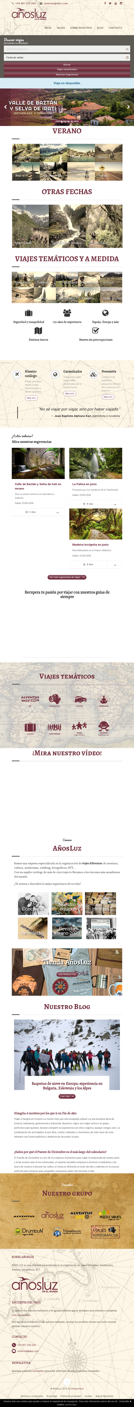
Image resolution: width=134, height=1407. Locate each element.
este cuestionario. (21, 1316)
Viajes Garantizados (67, 69)
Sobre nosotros (81, 27)
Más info (31, 396)
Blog (100, 27)
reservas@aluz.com (56, 3)
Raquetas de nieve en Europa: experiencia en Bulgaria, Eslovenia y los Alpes (67, 1087)
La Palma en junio (84, 482)
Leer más (67, 1095)
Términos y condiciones (31, 1397)
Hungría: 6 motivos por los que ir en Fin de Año (45, 1114)
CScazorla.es (77, 1390)
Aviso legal (52, 1397)
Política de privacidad (71, 1397)
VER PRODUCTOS (67, 973)
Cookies (88, 1397)
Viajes (61, 27)
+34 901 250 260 (25, 3)
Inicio (48, 27)
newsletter (38, 1372)
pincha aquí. (71, 1404)
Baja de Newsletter (105, 1397)
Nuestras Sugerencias (67, 73)
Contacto (115, 27)
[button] (5, 106)
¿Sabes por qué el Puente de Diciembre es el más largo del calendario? (60, 1153)
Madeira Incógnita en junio (90, 543)
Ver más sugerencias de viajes (67, 576)
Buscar (67, 64)
